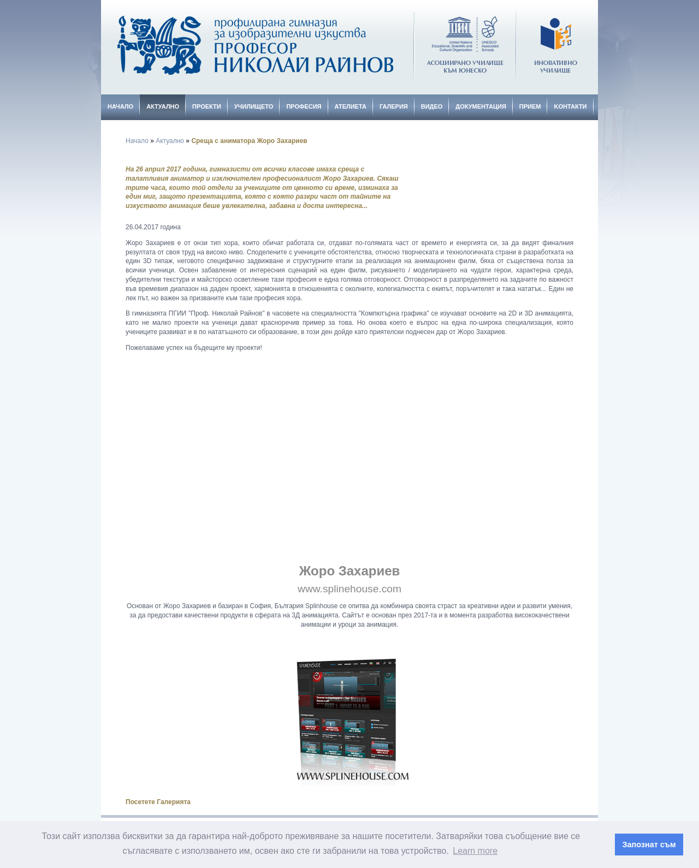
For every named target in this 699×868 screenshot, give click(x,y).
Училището (254, 106)
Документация (480, 106)
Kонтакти (570, 106)
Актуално (162, 106)
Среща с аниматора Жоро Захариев (249, 141)
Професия (303, 106)
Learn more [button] (475, 850)
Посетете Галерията (158, 802)
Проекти (206, 106)
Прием (530, 106)
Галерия (394, 106)
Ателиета (350, 106)
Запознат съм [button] (649, 844)
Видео (432, 106)
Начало (120, 106)
